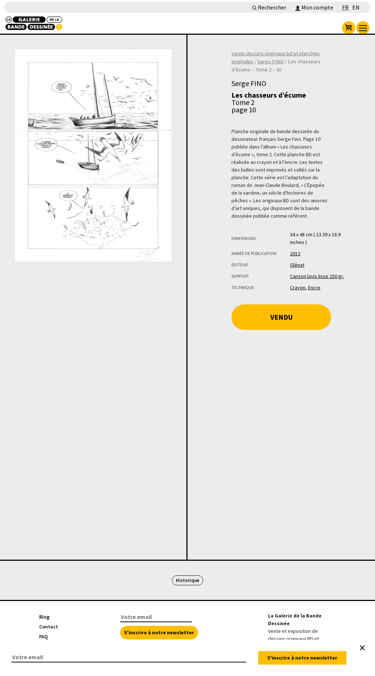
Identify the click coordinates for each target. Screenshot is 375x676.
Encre (314, 287)
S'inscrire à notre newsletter (159, 632)
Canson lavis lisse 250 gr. (317, 276)
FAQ (43, 636)
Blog (44, 616)
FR (345, 7)
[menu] (363, 27)
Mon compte (314, 7)
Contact (48, 626)
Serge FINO (270, 61)
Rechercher (269, 7)
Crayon (297, 287)
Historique (187, 580)
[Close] (362, 648)
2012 (295, 253)
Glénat (297, 265)
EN (356, 7)
